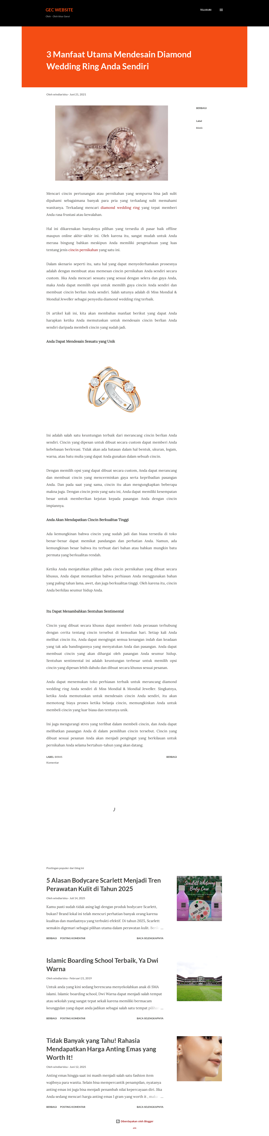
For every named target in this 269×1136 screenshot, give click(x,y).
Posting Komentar (72, 938)
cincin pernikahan (83, 250)
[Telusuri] (205, 10)
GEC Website (59, 9)
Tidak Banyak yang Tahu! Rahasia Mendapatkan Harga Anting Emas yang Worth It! (101, 1049)
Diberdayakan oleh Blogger (134, 1121)
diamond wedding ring (120, 207)
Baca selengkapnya (150, 938)
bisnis (199, 127)
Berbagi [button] (201, 108)
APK (134, 1128)
